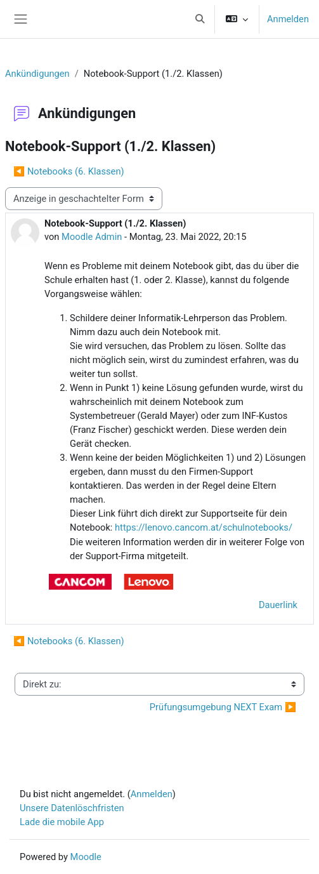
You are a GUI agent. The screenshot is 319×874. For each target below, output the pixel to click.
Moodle (85, 857)
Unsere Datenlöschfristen (72, 808)
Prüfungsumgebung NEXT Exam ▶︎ (223, 707)
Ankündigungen (37, 73)
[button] (199, 19)
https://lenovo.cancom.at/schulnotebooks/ (203, 527)
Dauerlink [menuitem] (278, 605)
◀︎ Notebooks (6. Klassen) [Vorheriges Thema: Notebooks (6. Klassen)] (68, 171)
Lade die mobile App (62, 822)
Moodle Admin (92, 236)
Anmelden (288, 19)
